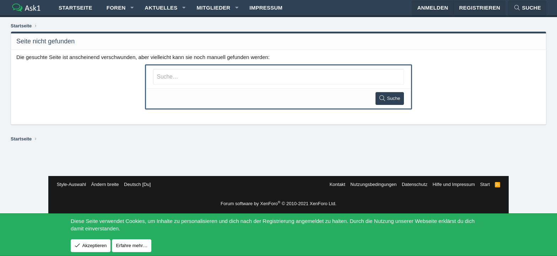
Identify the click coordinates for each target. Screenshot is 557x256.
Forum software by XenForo (278, 203)
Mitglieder (255, 11)
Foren (158, 11)
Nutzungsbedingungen (369, 184)
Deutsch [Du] (142, 184)
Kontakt (332, 184)
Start (480, 184)
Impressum (308, 11)
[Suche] (485, 11)
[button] (174, 11)
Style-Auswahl (76, 184)
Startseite (118, 11)
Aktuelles (203, 11)
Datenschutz (410, 184)
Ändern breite (110, 184)
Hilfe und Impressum (449, 184)
